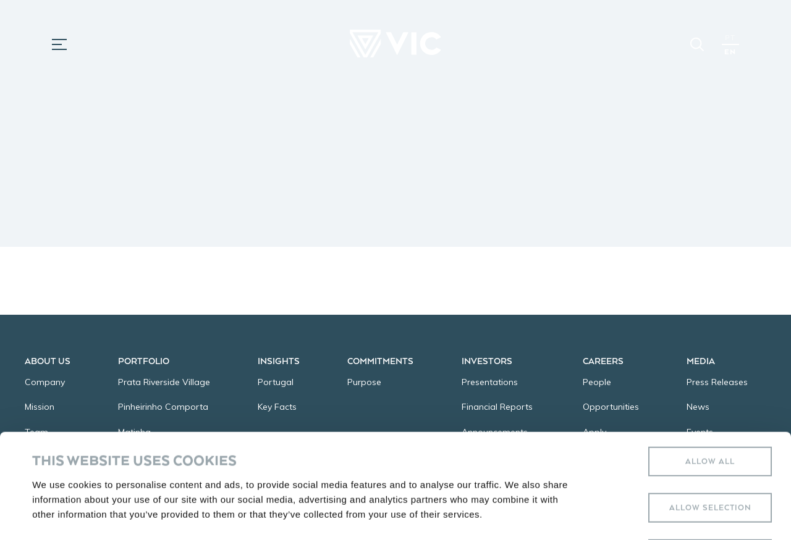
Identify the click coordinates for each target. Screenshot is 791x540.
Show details (519, 515)
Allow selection (710, 403)
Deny (710, 449)
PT (730, 37)
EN (730, 52)
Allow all (710, 357)
